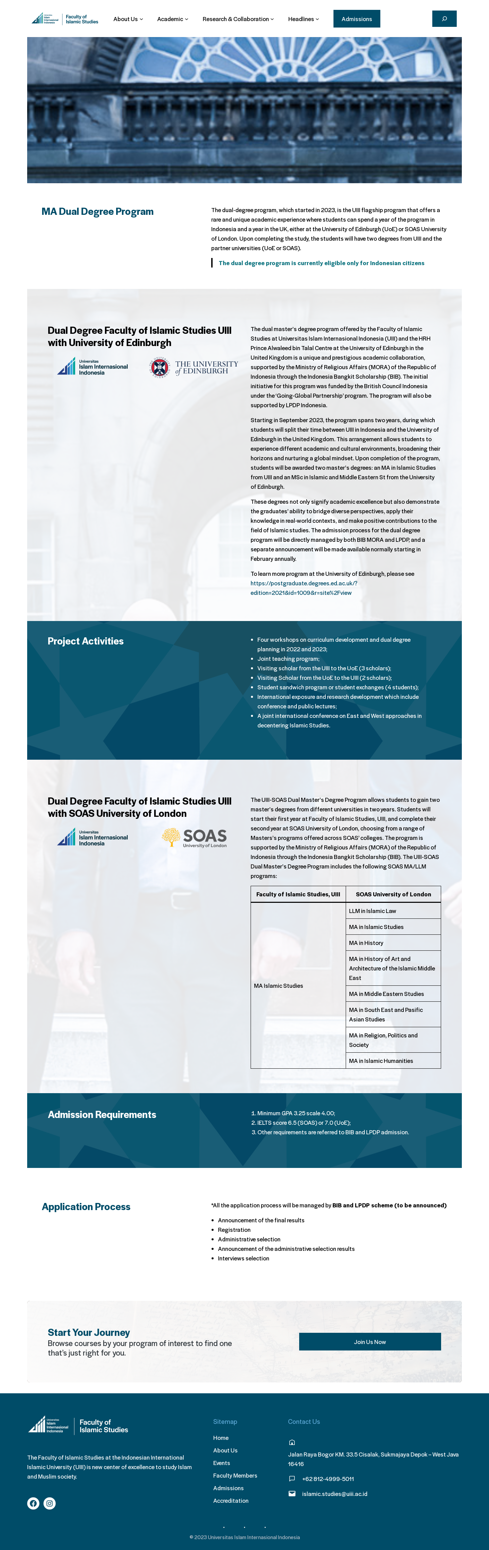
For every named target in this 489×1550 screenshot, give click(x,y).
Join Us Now (370, 1342)
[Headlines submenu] (303, 18)
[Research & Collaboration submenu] (238, 18)
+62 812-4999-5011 (328, 1479)
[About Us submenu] (128, 18)
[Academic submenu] (172, 18)
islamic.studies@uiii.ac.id (334, 1493)
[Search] (444, 19)
